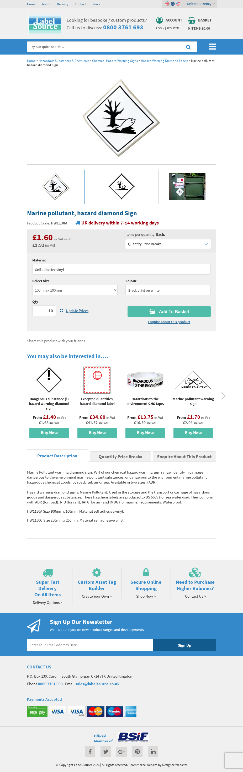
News (96, 4)
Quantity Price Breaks (168, 244)
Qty (35, 301)
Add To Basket (169, 311)
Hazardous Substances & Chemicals (64, 60)
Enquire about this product (169, 321)
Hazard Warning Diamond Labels (164, 60)
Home (31, 4)
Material (39, 260)
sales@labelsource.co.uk (97, 683)
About (46, 4)
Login (160, 28)
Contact (80, 4)
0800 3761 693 (123, 27)
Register (172, 28)
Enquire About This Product (184, 456)
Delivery (62, 4)
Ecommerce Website (143, 765)
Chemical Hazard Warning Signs (115, 60)
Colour (130, 280)
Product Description (57, 456)
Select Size (41, 280)
